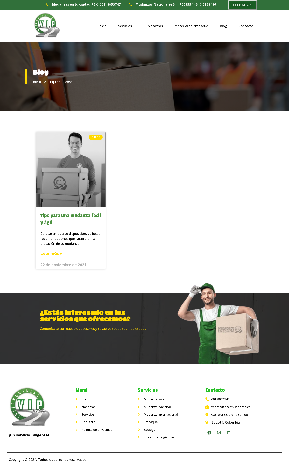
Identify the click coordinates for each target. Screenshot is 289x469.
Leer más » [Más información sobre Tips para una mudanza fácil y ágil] (51, 253)
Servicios (127, 26)
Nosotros (155, 26)
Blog (223, 26)
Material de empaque (191, 26)
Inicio (102, 26)
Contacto (246, 26)
